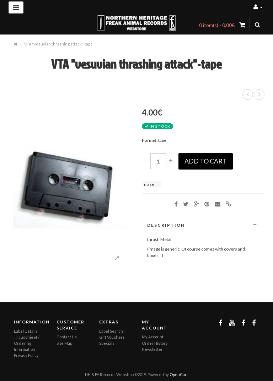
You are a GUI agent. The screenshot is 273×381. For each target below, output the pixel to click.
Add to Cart (205, 161)
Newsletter (152, 349)
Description (203, 225)
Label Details (26, 331)
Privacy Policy (26, 355)
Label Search (111, 331)
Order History (155, 343)
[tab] (203, 225)
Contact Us (67, 336)
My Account (153, 336)
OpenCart (179, 374)
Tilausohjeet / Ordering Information (26, 343)
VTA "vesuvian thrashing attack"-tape (58, 44)
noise (149, 184)
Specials (106, 343)
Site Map (64, 343)
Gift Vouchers (112, 337)
